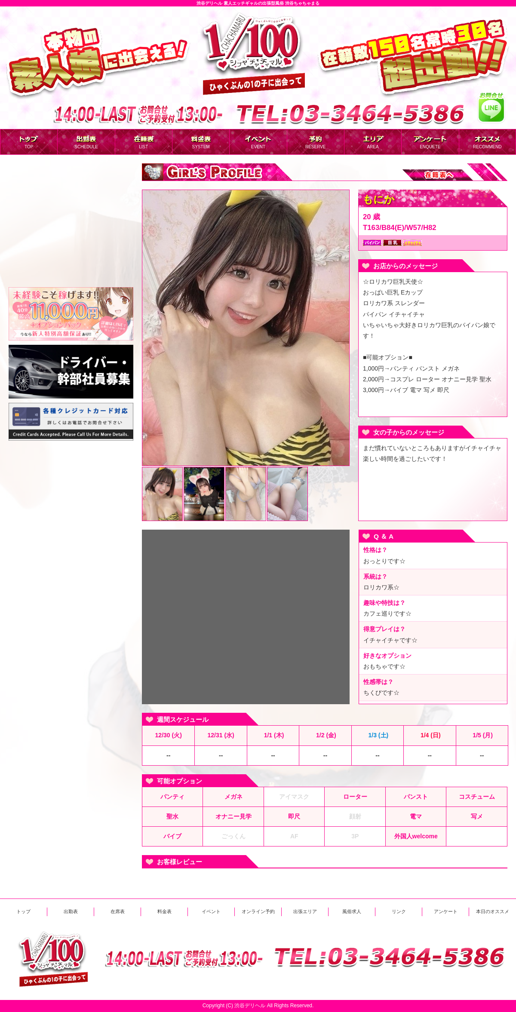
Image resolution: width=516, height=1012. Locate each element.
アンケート (446, 911)
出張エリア (305, 911)
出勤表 (71, 911)
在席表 (118, 911)
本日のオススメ (492, 911)
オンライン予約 (258, 911)
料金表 (164, 911)
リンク (399, 911)
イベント (211, 911)
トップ (23, 911)
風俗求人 (351, 911)
